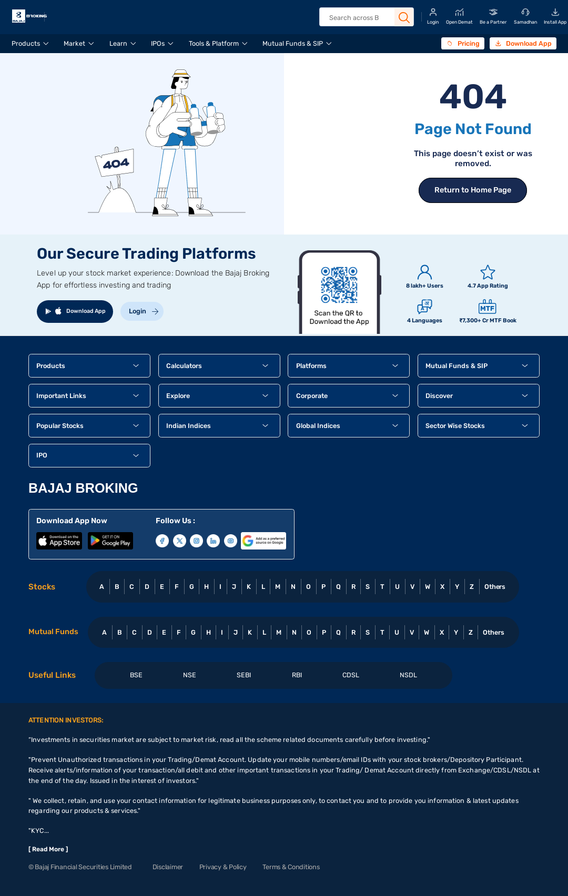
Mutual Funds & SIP (292, 43)
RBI (297, 675)
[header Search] (366, 17)
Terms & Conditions (290, 867)
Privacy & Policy (223, 867)
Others (495, 586)
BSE (136, 675)
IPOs (158, 43)
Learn (118, 43)
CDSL (350, 675)
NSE (189, 675)
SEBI (244, 675)
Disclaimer (168, 867)
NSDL (408, 675)
